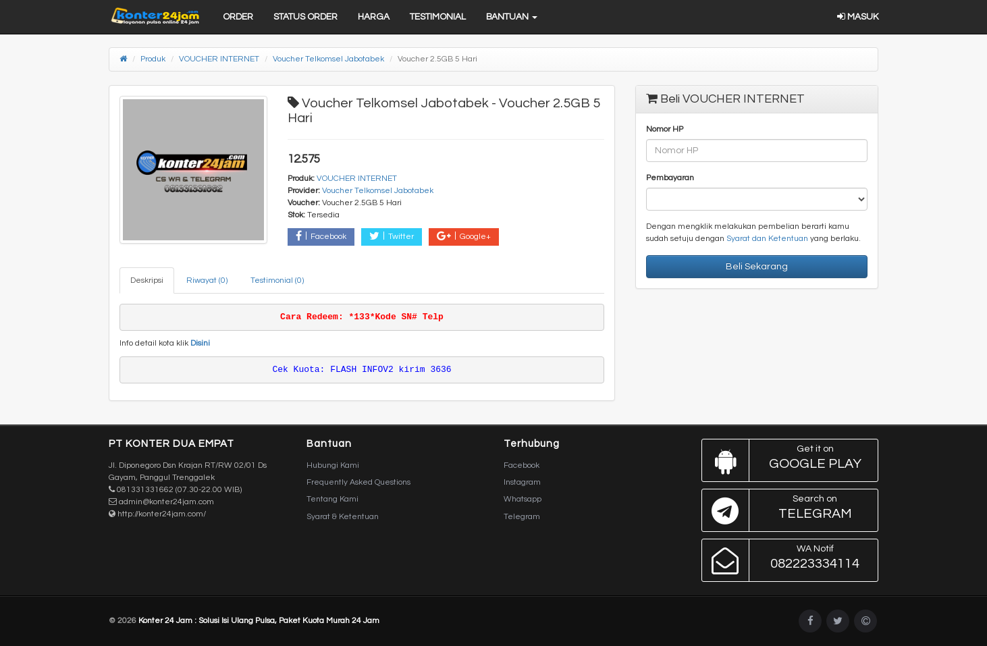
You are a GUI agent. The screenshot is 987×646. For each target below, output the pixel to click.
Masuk (857, 17)
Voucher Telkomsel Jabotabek (328, 59)
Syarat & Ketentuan (342, 516)
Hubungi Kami (332, 465)
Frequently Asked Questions (358, 482)
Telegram (522, 516)
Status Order (305, 17)
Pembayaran (670, 177)
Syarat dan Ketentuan (767, 238)
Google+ (464, 236)
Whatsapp (522, 499)
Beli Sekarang (757, 266)
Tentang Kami (332, 499)
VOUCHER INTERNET (219, 59)
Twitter (391, 236)
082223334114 (787, 560)
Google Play (787, 460)
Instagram (522, 482)
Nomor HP (664, 129)
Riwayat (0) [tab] (207, 280)
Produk (152, 59)
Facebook (321, 236)
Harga (374, 17)
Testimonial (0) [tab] (277, 280)
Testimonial (438, 17)
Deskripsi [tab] (146, 280)
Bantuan (511, 17)
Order (238, 17)
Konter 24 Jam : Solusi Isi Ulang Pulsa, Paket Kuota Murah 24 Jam (258, 620)
